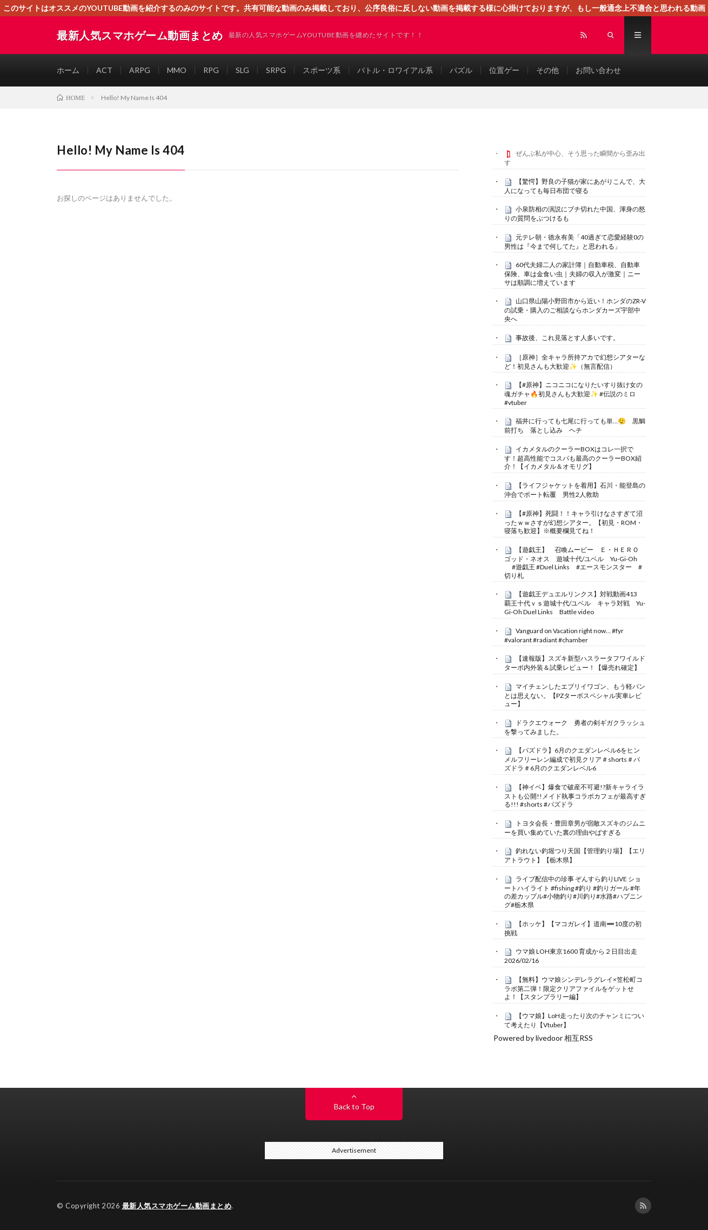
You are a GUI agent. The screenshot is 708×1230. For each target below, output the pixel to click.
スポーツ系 (321, 70)
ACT (104, 70)
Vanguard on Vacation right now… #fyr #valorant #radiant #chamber (564, 635)
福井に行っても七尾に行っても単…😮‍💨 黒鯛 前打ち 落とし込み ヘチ (578, 425)
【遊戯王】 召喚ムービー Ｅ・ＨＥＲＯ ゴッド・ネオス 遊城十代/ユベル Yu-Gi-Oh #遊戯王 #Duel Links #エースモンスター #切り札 (574, 563)
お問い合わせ (598, 70)
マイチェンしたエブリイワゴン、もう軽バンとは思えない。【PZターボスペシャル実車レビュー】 (574, 695)
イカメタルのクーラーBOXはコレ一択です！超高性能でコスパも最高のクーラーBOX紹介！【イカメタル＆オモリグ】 (573, 458)
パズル (461, 70)
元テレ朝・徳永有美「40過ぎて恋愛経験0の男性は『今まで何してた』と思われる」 (574, 241)
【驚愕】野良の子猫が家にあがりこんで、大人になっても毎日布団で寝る (574, 186)
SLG (242, 70)
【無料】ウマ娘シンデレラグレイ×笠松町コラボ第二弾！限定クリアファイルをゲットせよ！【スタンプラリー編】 (573, 988)
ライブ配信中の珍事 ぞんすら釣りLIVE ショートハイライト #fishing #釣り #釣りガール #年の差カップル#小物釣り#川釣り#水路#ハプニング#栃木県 (573, 892)
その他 (547, 70)
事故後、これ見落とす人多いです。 (567, 338)
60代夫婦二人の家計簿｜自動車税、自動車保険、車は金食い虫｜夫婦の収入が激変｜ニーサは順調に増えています (572, 274)
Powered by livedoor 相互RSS (543, 1037)
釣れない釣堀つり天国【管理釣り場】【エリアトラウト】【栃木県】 (574, 855)
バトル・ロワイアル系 (395, 70)
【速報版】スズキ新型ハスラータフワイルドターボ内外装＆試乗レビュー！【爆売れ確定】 (574, 662)
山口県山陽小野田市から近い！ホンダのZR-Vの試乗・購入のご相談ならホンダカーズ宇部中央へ (575, 310)
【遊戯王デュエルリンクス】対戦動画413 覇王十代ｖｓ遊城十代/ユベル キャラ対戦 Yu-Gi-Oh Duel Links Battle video (574, 603)
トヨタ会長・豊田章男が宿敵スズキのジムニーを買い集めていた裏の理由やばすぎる (574, 827)
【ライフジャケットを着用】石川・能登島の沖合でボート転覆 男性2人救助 (574, 489)
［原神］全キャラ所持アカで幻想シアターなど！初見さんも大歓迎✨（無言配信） (574, 361)
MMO (176, 70)
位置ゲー (504, 70)
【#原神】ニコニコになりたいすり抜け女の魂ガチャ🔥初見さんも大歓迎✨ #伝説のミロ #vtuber (573, 394)
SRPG (276, 70)
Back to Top (354, 1106)
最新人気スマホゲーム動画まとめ (177, 1205)
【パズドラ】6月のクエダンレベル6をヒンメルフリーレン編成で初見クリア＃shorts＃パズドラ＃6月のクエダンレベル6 (572, 759)
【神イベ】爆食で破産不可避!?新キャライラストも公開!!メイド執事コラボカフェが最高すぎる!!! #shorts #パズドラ (575, 796)
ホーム (68, 70)
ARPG (139, 70)
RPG (211, 70)
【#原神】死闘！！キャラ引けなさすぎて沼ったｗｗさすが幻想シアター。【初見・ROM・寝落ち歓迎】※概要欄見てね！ (573, 522)
